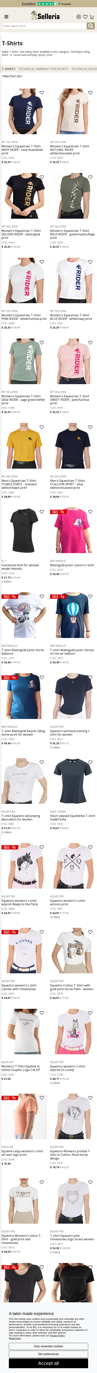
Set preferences (48, 1354)
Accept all (48, 1363)
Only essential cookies (48, 1346)
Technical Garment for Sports (43, 69)
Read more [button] (15, 1338)
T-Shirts (8, 69)
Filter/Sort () (12, 76)
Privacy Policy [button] (57, 1335)
